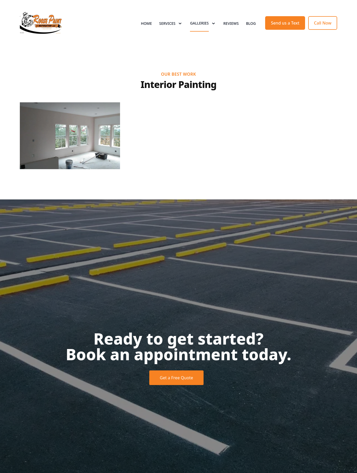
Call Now (322, 23)
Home (146, 23)
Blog (251, 23)
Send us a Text (285, 23)
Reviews (231, 23)
